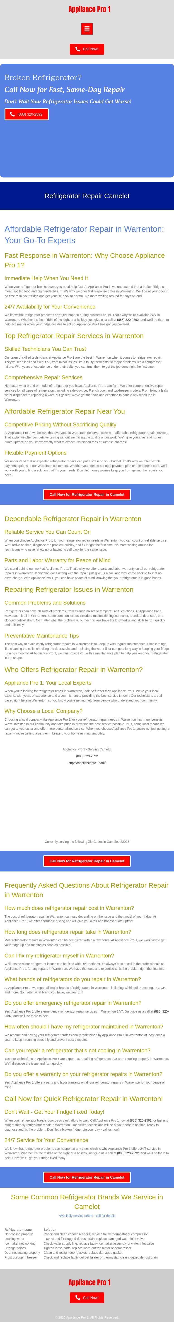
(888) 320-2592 (128, 320)
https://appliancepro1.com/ (87, 763)
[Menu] (87, 29)
